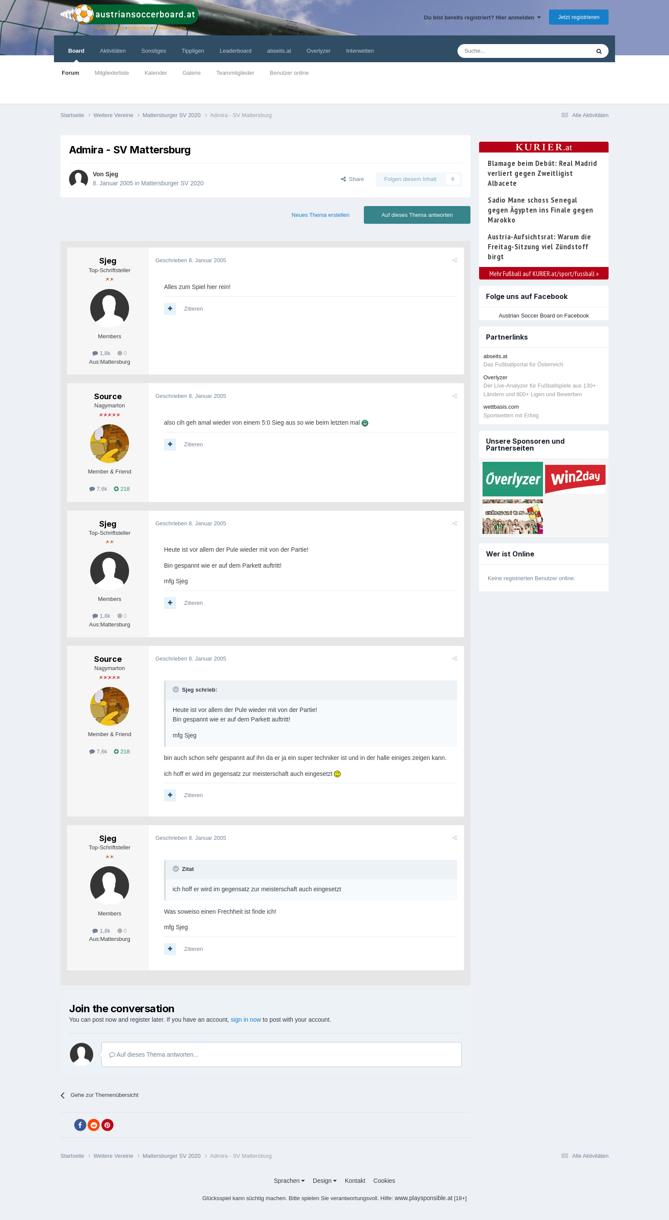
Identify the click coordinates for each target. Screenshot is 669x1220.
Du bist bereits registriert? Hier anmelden (482, 17)
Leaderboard (236, 51)
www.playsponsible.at (424, 1198)
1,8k (101, 353)
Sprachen (289, 1180)
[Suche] (503, 51)
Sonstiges (154, 51)
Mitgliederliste (112, 73)
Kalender (156, 73)
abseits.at (279, 51)
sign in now (246, 1019)
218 (121, 489)
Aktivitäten (113, 51)
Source (108, 396)
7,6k (98, 489)
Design (325, 1180)
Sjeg (111, 174)
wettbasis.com (501, 406)
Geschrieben (190, 260)
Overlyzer (318, 51)
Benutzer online (289, 73)
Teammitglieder (235, 73)
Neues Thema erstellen (321, 215)
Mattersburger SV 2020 (172, 183)
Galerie (192, 73)
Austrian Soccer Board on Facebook (544, 315)
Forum (70, 73)
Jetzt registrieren (579, 17)
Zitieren (193, 308)
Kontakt (355, 1180)
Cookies (384, 1180)
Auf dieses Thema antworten (417, 215)
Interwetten (360, 51)
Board (76, 55)
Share (352, 179)
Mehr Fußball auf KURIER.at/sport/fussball (544, 273)
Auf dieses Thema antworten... (154, 1054)
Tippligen (193, 51)
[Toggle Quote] (176, 689)
